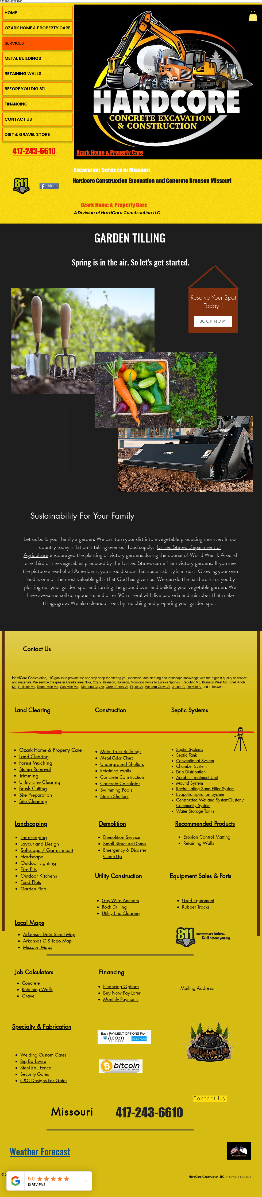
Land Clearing (34, 756)
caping (39, 837)
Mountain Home (142, 682)
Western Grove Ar (157, 687)
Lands (26, 837)
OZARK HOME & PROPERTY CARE (37, 28)
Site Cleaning (33, 801)
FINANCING (16, 104)
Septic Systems (189, 749)
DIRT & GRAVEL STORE (27, 134)
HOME (11, 13)
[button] (253, 16)
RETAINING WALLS (23, 74)
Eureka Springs (169, 682)
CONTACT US (18, 119)
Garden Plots (34, 889)
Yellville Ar (194, 687)
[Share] (49, 186)
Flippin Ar (136, 687)
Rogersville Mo (47, 687)
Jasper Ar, (179, 687)
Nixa (87, 682)
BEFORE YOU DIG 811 (25, 89)
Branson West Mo (215, 682)
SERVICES (14, 43)
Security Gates (34, 1074)
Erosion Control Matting (207, 837)
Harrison (123, 682)
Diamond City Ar (92, 687)
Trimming (28, 775)
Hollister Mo (26, 687)
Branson (109, 682)
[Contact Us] (210, 1099)
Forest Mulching (35, 763)
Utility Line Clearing (39, 782)
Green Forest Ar (117, 687)
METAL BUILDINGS (23, 58)
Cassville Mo (69, 687)
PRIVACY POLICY (239, 1176)
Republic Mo (191, 682)
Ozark (97, 682)
